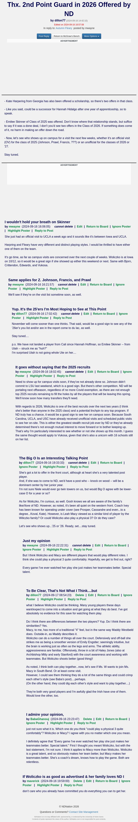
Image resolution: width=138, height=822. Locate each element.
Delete (79, 595)
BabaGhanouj (39, 719)
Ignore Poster (121, 226)
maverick (33, 781)
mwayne (14, 226)
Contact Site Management (83, 811)
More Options (91, 36)
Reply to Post (44, 230)
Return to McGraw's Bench (66, 36)
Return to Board (97, 226)
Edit (79, 226)
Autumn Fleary (64, 28)
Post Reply (44, 36)
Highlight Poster (19, 230)
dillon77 (60, 20)
